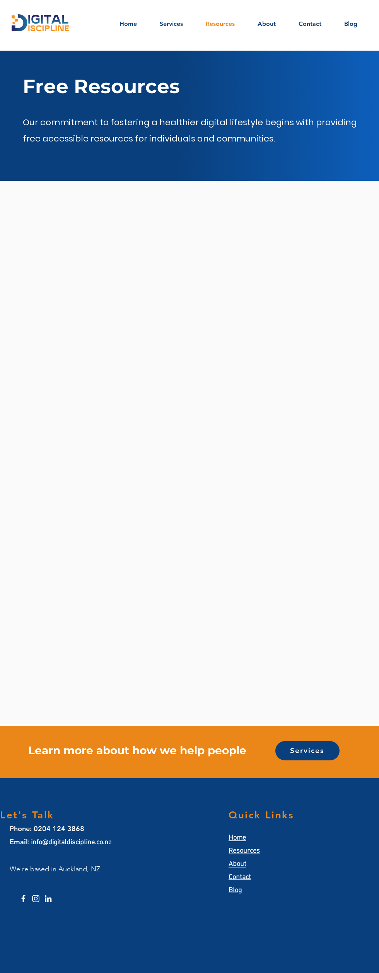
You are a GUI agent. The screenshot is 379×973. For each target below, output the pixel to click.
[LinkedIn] (48, 898)
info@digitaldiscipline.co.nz (71, 842)
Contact (240, 877)
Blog (235, 890)
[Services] (307, 750)
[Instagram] (36, 898)
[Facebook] (23, 898)
